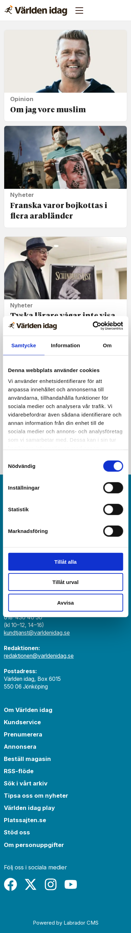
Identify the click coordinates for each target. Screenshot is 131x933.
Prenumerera (23, 734)
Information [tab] (65, 345)
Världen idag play (29, 807)
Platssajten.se (25, 820)
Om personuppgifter (34, 844)
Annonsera (20, 746)
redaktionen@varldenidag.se (39, 656)
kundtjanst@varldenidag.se (37, 632)
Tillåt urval (65, 582)
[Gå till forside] (35, 10)
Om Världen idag (28, 709)
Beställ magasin (27, 758)
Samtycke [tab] (23, 345)
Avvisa (65, 602)
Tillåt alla (65, 561)
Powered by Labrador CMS (66, 922)
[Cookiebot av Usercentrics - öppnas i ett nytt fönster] (93, 325)
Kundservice (22, 722)
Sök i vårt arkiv (26, 783)
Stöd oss (17, 832)
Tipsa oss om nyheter (36, 795)
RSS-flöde (19, 771)
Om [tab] (107, 345)
